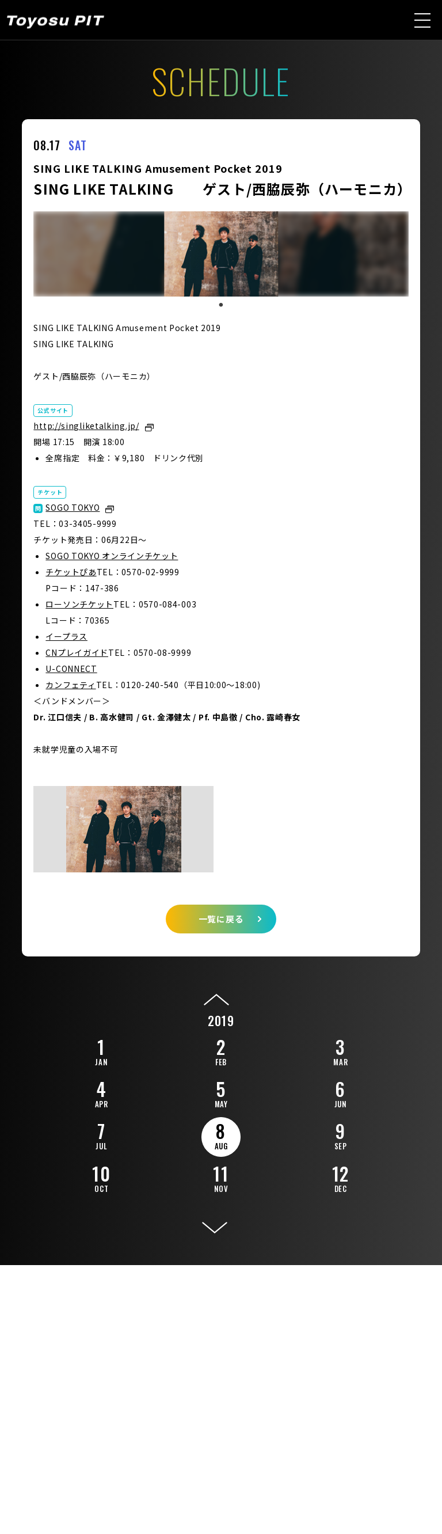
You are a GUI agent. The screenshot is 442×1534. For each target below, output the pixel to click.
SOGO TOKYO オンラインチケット (111, 555)
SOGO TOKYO (72, 507)
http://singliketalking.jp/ (86, 425)
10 (101, 1177)
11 (220, 1177)
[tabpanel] (221, 254)
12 (340, 1177)
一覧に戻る (221, 919)
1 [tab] (221, 305)
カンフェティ (70, 684)
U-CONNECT (71, 668)
